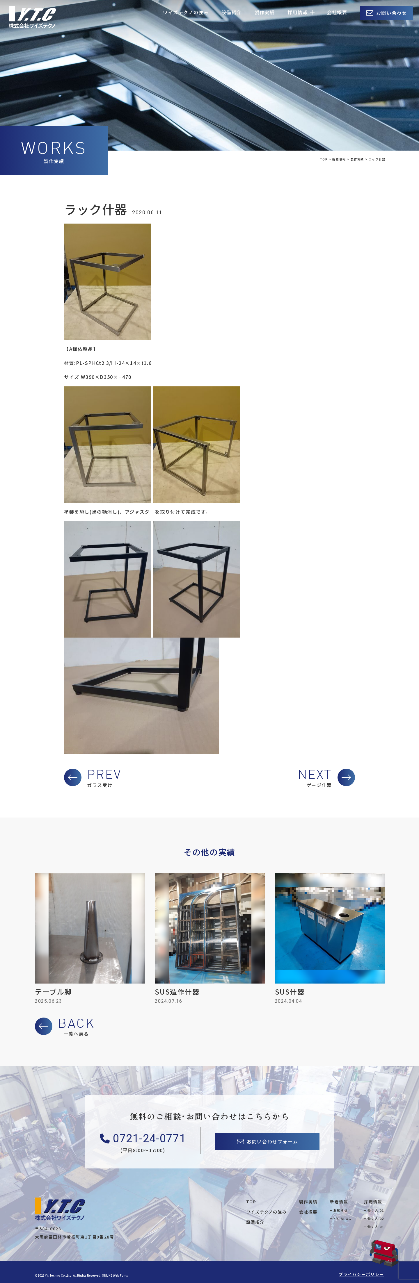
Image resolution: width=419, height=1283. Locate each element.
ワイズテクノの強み (186, 12)
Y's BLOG (342, 1218)
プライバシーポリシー (361, 1274)
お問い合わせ (391, 12)
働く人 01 (375, 1210)
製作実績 (264, 12)
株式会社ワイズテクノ (32, 17)
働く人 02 (375, 1218)
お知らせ (340, 1210)
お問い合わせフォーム (272, 1141)
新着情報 (339, 1202)
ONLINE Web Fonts (115, 1275)
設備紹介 (231, 12)
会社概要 (337, 12)
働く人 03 (375, 1226)
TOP (251, 1202)
